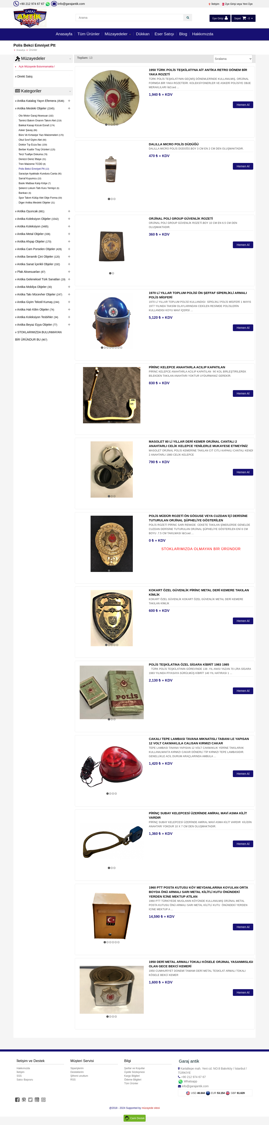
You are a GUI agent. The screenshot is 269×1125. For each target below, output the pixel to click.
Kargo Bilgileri (132, 1075)
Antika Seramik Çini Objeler (38, 256)
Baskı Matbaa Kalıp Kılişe (34, 183)
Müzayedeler (117, 34)
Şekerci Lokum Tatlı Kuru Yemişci (38, 188)
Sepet (237, 18)
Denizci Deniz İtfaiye (32, 159)
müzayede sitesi (151, 1108)
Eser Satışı (164, 34)
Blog (183, 34)
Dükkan (142, 34)
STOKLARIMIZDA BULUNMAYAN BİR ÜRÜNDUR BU (38, 335)
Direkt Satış (25, 76)
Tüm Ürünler (88, 34)
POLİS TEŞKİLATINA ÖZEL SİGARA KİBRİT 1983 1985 (189, 664)
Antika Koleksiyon (33, 226)
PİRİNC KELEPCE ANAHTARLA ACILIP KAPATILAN (187, 367)
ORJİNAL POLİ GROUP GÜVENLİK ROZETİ (181, 218)
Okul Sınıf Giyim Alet (32, 139)
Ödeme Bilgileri (132, 1079)
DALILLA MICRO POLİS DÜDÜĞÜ (174, 144)
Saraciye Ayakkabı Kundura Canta (40, 173)
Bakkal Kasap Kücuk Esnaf (36, 125)
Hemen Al (243, 104)
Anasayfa (64, 34)
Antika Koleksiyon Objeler (38, 218)
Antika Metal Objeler (33, 234)
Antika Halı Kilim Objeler (35, 309)
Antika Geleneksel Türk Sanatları (41, 279)
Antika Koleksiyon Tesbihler (37, 317)
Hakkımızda (202, 34)
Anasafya (20, 50)
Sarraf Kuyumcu (29, 178)
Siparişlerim (77, 1068)
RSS (73, 1079)
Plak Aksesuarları (31, 271)
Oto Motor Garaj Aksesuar (36, 115)
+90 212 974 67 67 (32, 3)
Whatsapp (187, 1081)
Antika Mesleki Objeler (36, 108)
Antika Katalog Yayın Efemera (40, 100)
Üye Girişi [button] (220, 18)
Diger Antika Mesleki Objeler (36, 202)
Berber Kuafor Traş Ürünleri (36, 149)
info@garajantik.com (68, 3)
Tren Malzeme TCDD (32, 164)
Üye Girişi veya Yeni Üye (237, 4)
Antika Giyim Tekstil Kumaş (38, 302)
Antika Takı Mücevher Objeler (39, 294)
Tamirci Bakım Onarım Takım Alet (40, 120)
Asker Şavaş (27, 130)
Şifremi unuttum (79, 1075)
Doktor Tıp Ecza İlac (32, 144)
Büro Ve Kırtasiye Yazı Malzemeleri (41, 135)
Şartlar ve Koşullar (134, 1068)
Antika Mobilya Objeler (34, 286)
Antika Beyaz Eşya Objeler (37, 324)
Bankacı (24, 192)
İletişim (213, 4)
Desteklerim (77, 1072)
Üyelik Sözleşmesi (134, 1072)
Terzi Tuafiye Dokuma (32, 154)
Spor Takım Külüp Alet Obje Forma (40, 197)
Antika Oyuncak (31, 211)
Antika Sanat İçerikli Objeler (38, 264)
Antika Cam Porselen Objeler (39, 249)
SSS (19, 1075)
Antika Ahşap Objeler (34, 241)
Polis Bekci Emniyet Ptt (33, 168)
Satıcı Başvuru (25, 1079)
